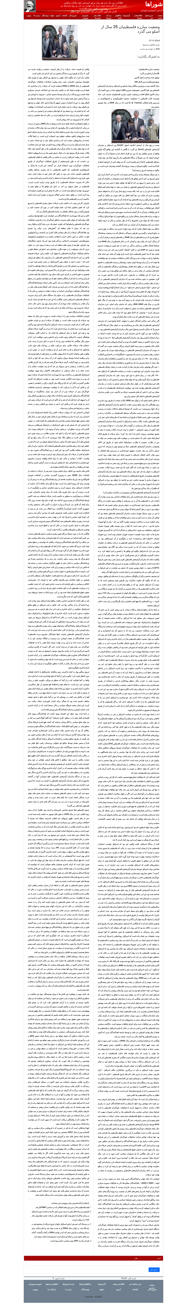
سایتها (52, 15)
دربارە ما (37, 15)
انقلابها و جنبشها (52, 1284)
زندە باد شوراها (108, 16)
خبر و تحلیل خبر (149, 16)
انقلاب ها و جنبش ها (97, 16)
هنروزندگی (72, 15)
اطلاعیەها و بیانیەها (138, 16)
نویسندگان (45, 15)
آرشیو (58, 15)
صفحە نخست (160, 16)
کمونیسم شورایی (85, 16)
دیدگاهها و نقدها (118, 16)
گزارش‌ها (126, 15)
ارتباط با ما (52, 1289)
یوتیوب (28, 15)
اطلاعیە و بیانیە (118, 1284)
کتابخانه (64, 15)
